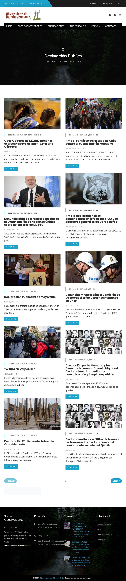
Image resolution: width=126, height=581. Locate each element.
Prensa (92, 289)
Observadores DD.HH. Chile (52, 578)
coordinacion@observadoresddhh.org (54, 541)
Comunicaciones (24, 152)
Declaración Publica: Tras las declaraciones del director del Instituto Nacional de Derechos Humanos (81, 547)
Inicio (40, 135)
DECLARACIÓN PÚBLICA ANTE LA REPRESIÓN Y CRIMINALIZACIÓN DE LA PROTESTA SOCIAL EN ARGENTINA (81, 530)
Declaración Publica (17, 135)
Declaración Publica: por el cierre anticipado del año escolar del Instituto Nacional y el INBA (81, 561)
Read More (11, 169)
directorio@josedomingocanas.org (52, 544)
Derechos (32, 135)
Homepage (50, 61)
